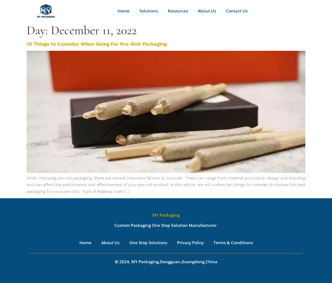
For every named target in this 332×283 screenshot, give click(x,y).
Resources (178, 11)
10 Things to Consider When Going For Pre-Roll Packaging (97, 44)
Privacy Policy (190, 242)
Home (124, 11)
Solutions (148, 11)
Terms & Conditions (233, 242)
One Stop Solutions (148, 242)
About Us (207, 11)
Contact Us (237, 11)
